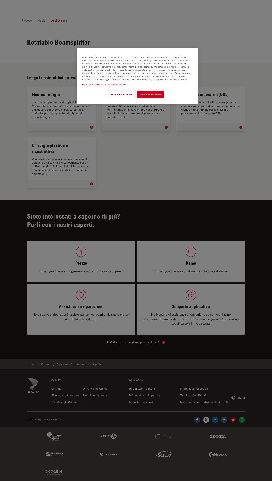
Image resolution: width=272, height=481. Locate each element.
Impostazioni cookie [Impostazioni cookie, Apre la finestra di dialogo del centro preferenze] (122, 94)
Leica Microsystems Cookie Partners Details (104, 84)
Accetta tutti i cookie (150, 94)
